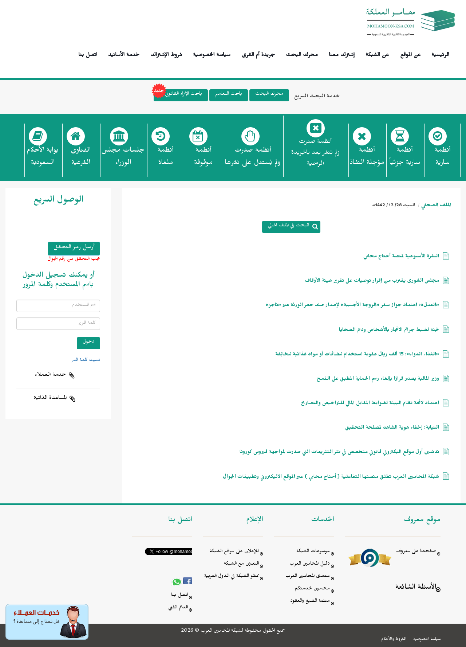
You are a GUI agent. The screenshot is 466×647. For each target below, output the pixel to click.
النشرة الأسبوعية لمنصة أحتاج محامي (401, 257)
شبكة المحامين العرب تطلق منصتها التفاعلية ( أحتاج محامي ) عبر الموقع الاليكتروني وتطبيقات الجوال (331, 478)
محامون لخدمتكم (312, 589)
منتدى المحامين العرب (307, 577)
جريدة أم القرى (258, 54)
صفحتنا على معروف (416, 552)
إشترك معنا (342, 54)
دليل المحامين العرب (309, 564)
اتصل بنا (87, 54)
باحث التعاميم (228, 94)
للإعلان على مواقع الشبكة (234, 552)
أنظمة (442, 158)
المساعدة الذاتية (50, 398)
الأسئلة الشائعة (415, 588)
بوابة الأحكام (43, 158)
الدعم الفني (178, 608)
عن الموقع (410, 54)
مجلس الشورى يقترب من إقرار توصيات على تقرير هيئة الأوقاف (372, 281)
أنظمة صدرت (252, 158)
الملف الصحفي (436, 206)
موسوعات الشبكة (313, 552)
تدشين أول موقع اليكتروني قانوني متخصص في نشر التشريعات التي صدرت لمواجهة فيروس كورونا (339, 453)
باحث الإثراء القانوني (178, 95)
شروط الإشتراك (166, 54)
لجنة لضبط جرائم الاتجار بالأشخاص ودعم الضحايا (389, 331)
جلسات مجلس (123, 158)
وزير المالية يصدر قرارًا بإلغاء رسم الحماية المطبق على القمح (378, 380)
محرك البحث (302, 54)
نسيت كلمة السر (86, 360)
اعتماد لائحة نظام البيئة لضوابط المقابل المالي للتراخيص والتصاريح (370, 404)
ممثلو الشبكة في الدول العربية (231, 577)
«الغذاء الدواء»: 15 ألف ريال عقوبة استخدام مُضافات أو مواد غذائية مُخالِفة (357, 355)
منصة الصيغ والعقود (310, 602)
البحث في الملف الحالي (288, 226)
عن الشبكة (377, 54)
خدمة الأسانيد (123, 54)
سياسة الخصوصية (211, 54)
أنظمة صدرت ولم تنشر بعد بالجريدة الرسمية (315, 153)
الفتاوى (81, 158)
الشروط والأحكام (393, 639)
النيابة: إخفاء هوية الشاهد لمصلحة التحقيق (392, 428)
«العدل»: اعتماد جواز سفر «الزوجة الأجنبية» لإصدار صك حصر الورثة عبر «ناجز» (352, 306)
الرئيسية (440, 54)
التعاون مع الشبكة (241, 564)
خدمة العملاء (50, 375)
